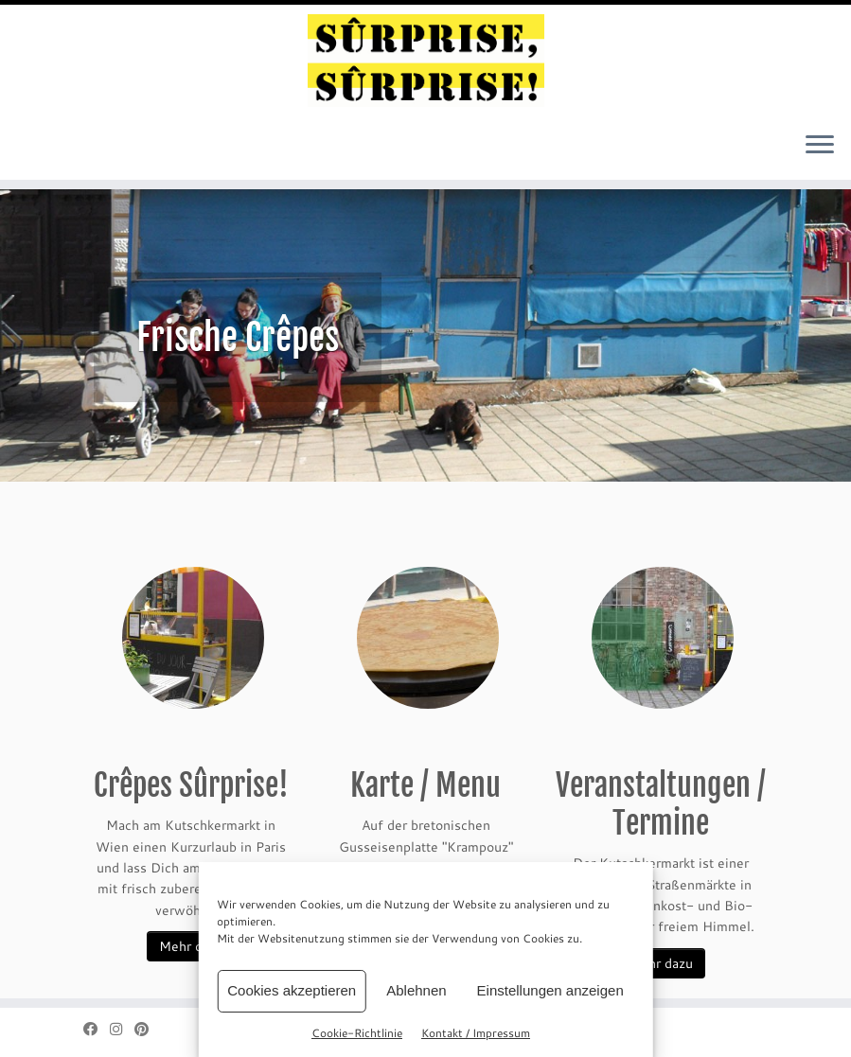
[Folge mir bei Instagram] (122, 1029)
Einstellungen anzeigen (550, 990)
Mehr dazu (191, 946)
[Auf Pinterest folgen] (147, 1029)
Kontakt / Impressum (475, 1032)
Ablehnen (416, 990)
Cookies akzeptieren (291, 990)
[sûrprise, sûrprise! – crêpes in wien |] (425, 60)
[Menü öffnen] (820, 146)
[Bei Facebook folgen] (96, 1029)
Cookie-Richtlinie (356, 1032)
